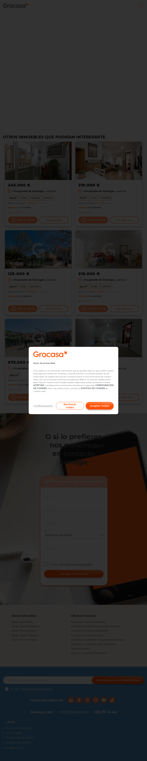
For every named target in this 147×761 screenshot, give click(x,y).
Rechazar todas (70, 406)
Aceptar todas (99, 405)
